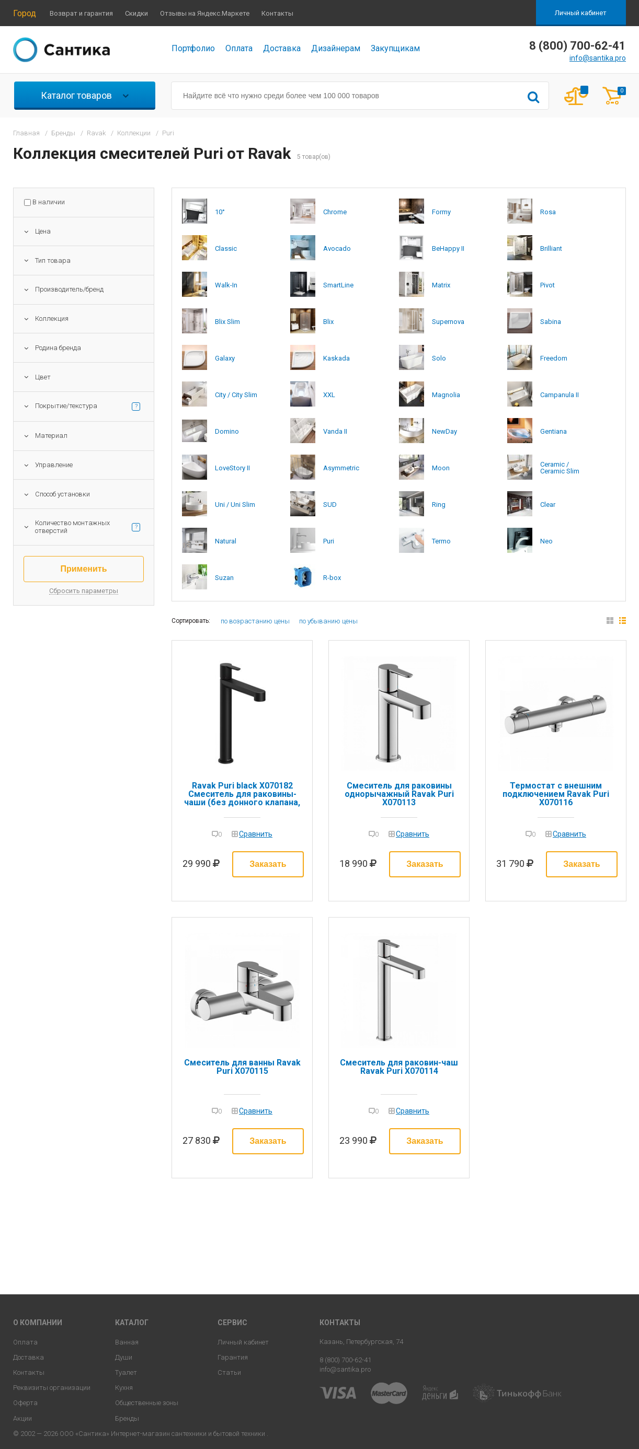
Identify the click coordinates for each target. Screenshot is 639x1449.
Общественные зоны (146, 1403)
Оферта (25, 1403)
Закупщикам (395, 48)
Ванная (127, 1342)
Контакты (277, 13)
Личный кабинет (581, 13)
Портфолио (193, 48)
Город (24, 13)
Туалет (126, 1372)
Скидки (136, 13)
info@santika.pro (597, 58)
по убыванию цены (328, 621)
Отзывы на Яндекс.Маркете (204, 13)
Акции (22, 1418)
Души (123, 1357)
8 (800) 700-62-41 (345, 1360)
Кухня (124, 1388)
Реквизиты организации (51, 1388)
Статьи (229, 1372)
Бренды (127, 1418)
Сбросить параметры (83, 591)
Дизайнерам (335, 48)
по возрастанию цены (255, 621)
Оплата (239, 48)
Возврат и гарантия (81, 13)
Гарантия (233, 1357)
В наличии (48, 202)
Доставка (282, 48)
